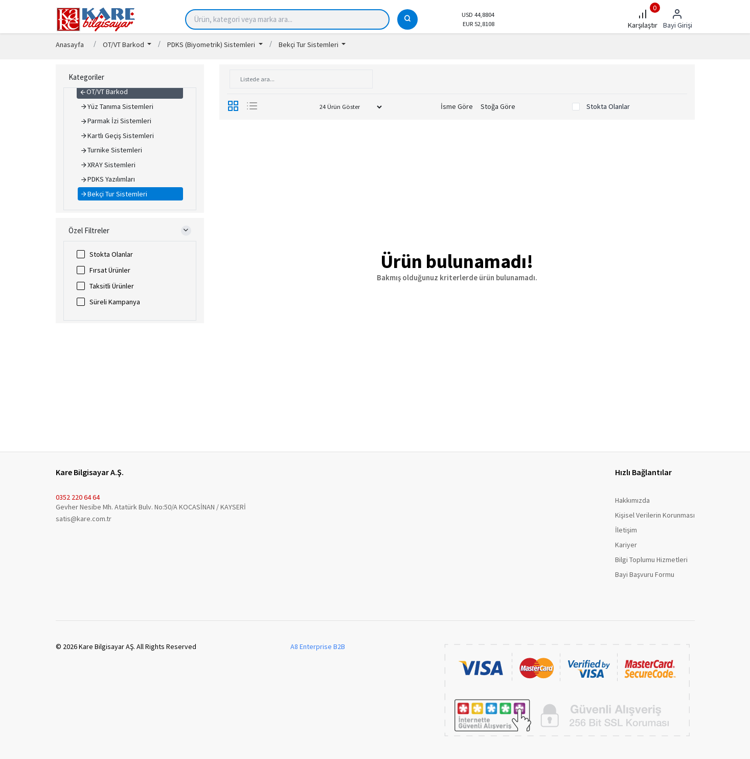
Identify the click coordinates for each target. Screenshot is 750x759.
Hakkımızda (632, 500)
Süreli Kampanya (114, 302)
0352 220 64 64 (78, 497)
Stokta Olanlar (111, 254)
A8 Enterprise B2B (317, 646)
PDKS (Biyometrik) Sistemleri (212, 44)
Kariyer (626, 544)
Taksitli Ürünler (111, 286)
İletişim (626, 529)
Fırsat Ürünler (109, 270)
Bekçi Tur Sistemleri (309, 44)
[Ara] (407, 19)
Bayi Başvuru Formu (644, 574)
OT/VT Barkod (124, 44)
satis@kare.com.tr (83, 518)
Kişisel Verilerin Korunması (655, 515)
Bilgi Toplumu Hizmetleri (651, 559)
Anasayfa (70, 44)
